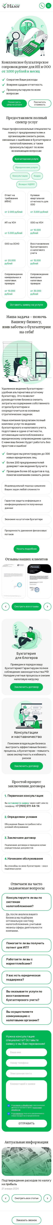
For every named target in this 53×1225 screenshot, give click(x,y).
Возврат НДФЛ (26, 184)
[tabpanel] (26, 245)
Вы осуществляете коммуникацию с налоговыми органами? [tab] (22, 1016)
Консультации (20, 176)
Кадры (37, 176)
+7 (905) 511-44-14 (27, 806)
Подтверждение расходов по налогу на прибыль (26, 1182)
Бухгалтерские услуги (26, 159)
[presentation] (5, 607)
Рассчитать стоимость (40, 103)
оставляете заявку (18, 803)
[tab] (26, 160)
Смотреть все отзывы (26, 606)
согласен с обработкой (22, 1105)
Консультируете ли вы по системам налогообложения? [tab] (24, 902)
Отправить (26, 1123)
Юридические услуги (26, 167)
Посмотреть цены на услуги (14, 103)
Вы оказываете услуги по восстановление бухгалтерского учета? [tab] (24, 996)
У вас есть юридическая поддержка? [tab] (23, 977)
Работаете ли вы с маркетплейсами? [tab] (19, 961)
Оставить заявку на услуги (26, 304)
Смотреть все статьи (26, 1198)
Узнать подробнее (26, 548)
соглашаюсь (18, 1113)
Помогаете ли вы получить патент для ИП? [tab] (25, 945)
